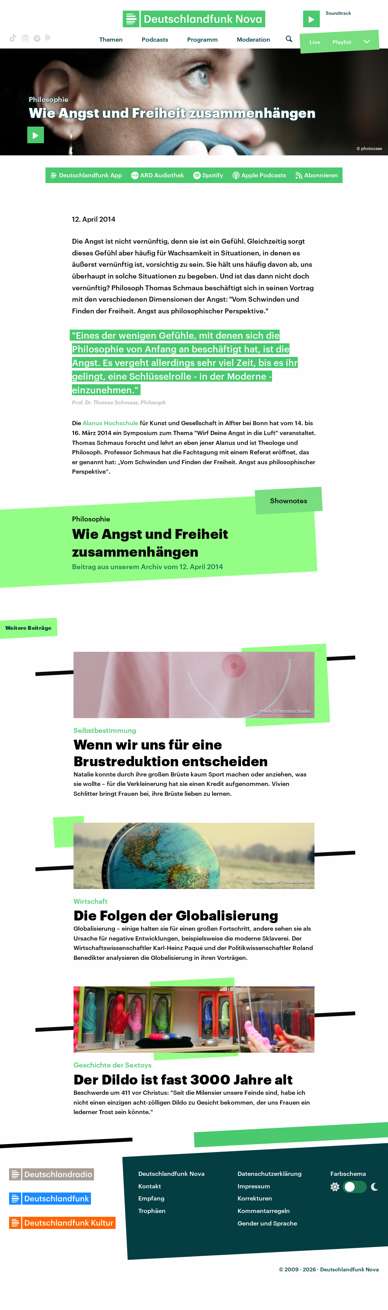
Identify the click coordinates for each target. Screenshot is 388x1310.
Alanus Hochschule (109, 422)
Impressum (254, 1185)
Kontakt (149, 1185)
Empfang (151, 1198)
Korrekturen (255, 1198)
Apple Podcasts (259, 175)
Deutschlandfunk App (86, 175)
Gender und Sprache (267, 1223)
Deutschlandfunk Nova (171, 1173)
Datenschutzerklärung (270, 1173)
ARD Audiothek (157, 175)
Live (315, 42)
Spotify (208, 175)
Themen (111, 39)
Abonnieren (316, 175)
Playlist (342, 42)
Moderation (253, 39)
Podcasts (155, 39)
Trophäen (152, 1210)
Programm (202, 39)
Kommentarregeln (264, 1210)
